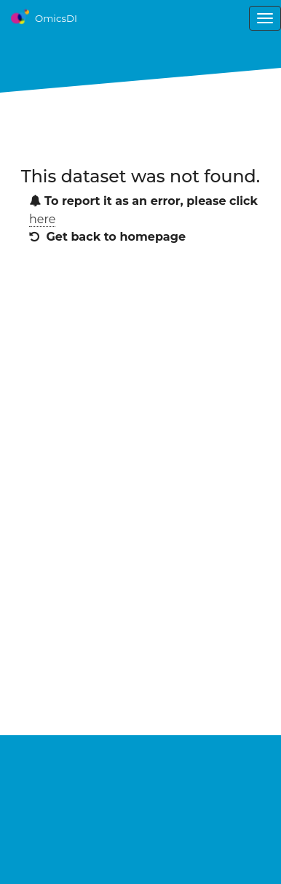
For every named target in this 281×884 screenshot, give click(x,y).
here (42, 219)
